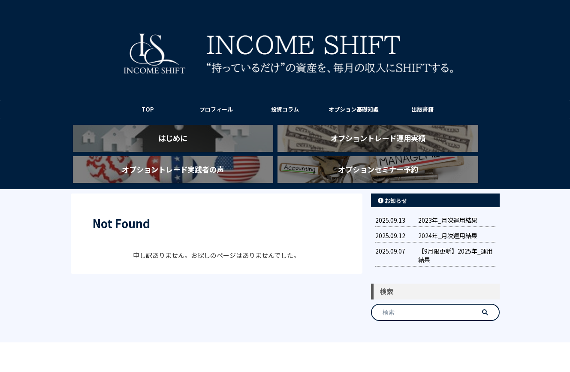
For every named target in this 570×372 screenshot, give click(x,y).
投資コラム (285, 109)
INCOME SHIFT (285, 344)
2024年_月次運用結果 (447, 220)
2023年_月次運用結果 (447, 205)
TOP (148, 109)
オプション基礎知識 (354, 109)
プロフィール (216, 109)
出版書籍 (422, 109)
